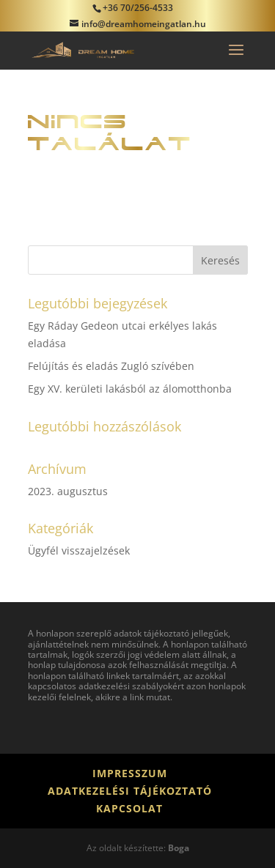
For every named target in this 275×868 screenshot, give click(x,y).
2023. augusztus (68, 491)
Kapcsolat (129, 808)
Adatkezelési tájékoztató (130, 791)
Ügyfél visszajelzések (79, 550)
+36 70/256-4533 (138, 7)
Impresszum (129, 773)
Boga (178, 848)
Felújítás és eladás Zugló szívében (111, 366)
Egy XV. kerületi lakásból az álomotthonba (130, 389)
